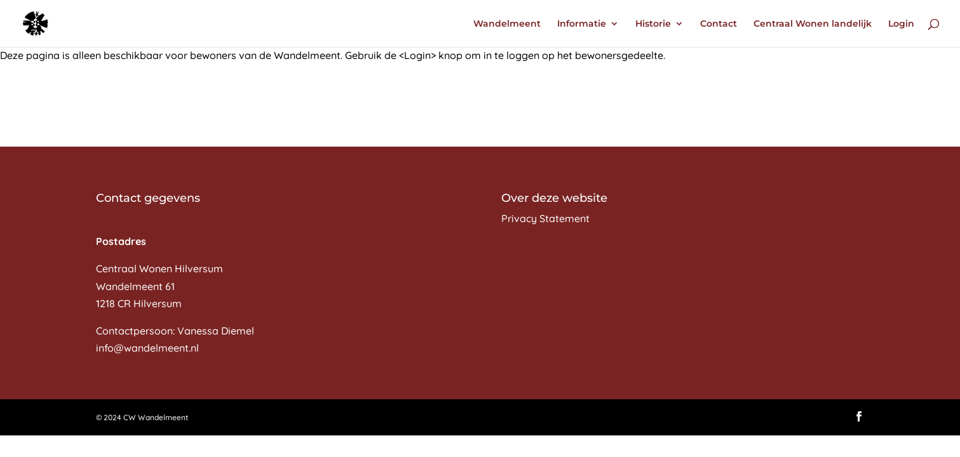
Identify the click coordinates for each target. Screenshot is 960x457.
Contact (718, 24)
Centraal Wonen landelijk (813, 24)
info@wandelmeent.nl (147, 347)
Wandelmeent (507, 24)
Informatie (581, 24)
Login (901, 24)
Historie (653, 24)
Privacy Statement (545, 218)
